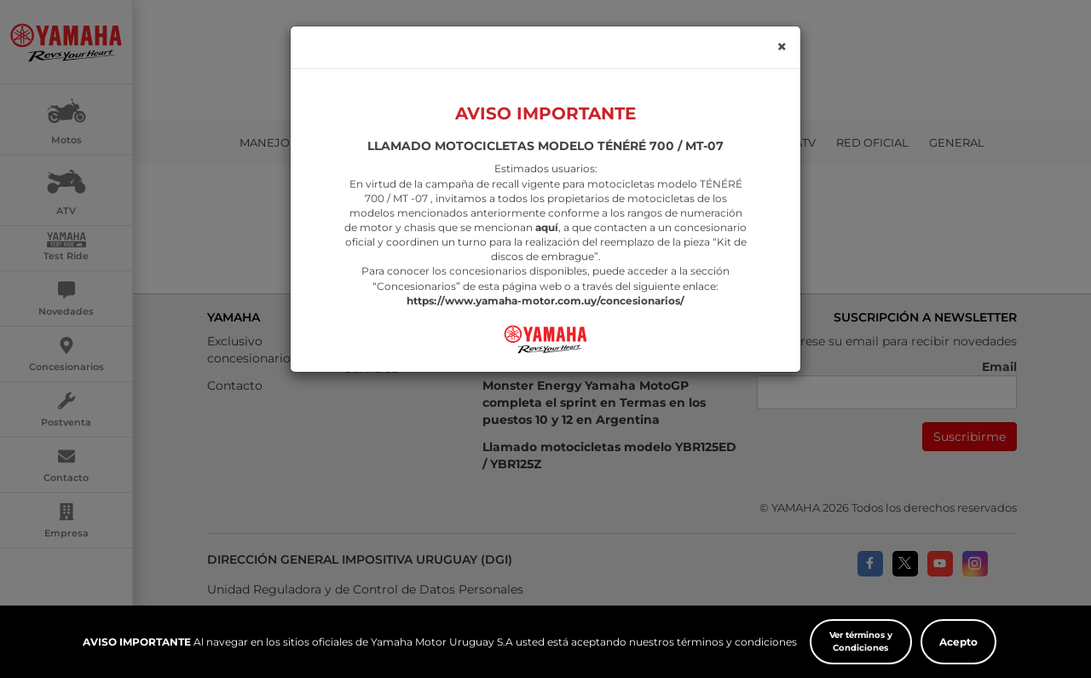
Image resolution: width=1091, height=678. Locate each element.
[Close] (782, 29)
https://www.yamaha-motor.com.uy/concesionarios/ (545, 282)
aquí (546, 209)
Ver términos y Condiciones (860, 641)
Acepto (958, 641)
